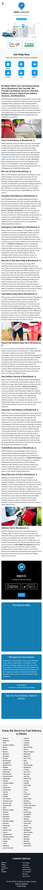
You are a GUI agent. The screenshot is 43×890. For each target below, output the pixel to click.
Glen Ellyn (6, 819)
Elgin (4, 808)
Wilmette (26, 841)
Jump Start (25, 865)
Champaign (6, 778)
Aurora (5, 747)
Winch (34, 77)
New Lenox (27, 758)
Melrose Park (28, 747)
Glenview (6, 823)
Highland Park (7, 834)
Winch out (25, 874)
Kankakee (6, 846)
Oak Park (26, 776)
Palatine (26, 783)
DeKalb (5, 796)
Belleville (6, 754)
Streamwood (28, 821)
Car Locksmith (26, 871)
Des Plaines (7, 799)
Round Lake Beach (30, 805)
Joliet (4, 843)
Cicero (5, 785)
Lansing (26, 738)
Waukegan (27, 830)
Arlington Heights (8, 745)
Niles (25, 761)
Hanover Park (7, 830)
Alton (4, 743)
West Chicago (28, 832)
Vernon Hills (28, 828)
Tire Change (26, 863)
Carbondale (6, 772)
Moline (26, 749)
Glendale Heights (8, 821)
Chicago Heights (8, 783)
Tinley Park (27, 823)
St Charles (27, 817)
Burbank (5, 767)
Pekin (25, 787)
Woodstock (27, 846)
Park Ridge (27, 785)
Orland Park (27, 778)
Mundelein (27, 754)
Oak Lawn (27, 774)
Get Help (21, 595)
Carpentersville (8, 776)
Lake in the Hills (8, 848)
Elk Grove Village (8, 810)
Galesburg (6, 817)
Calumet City (7, 770)
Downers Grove (8, 801)
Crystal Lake (7, 790)
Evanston (6, 814)
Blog (2, 870)
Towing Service (26, 869)
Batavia (5, 752)
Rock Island (27, 799)
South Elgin (27, 812)
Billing (3, 864)
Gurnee (5, 828)
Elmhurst (5, 812)
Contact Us (4, 868)
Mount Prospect (29, 752)
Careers (3, 866)
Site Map (3, 871)
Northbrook (27, 767)
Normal (26, 763)
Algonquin (6, 740)
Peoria (26, 790)
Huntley (5, 841)
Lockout (8, 77)
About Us (4, 862)
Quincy (26, 796)
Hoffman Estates (8, 837)
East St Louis (7, 803)
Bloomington (7, 761)
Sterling (26, 819)
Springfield (27, 814)
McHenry (26, 745)
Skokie (26, 810)
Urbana (26, 825)
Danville (5, 792)
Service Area (26, 876)
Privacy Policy (21, 886)
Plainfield (27, 794)
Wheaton (26, 837)
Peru (25, 792)
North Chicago (28, 765)
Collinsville (6, 787)
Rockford (27, 801)
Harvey (5, 832)
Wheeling (27, 839)
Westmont (27, 834)
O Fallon (26, 770)
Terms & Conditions (21, 884)
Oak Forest (27, 772)
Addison (5, 738)
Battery (8, 68)
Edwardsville (7, 805)
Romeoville (27, 803)
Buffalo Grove (7, 765)
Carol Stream (7, 774)
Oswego (26, 781)
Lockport (26, 740)
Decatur (5, 794)
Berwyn (5, 758)
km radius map (21, 629)
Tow (34, 68)
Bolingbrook (7, 763)
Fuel (21, 77)
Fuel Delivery (26, 867)
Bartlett (5, 749)
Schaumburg (28, 808)
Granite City (6, 825)
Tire (21, 68)
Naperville (27, 756)
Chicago (5, 781)
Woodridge (27, 843)
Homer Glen (6, 839)
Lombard (26, 743)
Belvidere (6, 756)
